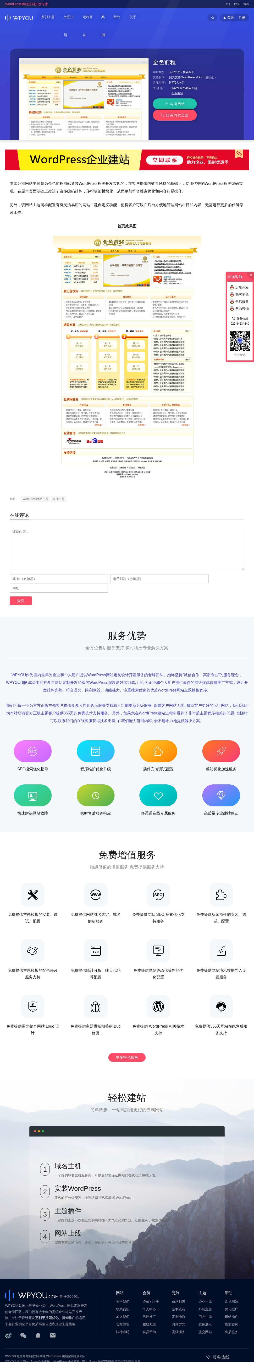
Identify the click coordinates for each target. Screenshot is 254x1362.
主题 (202, 1266)
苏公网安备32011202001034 (28, 1351)
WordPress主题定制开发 (98, 1335)
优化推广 (231, 1282)
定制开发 (90, 18)
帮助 (118, 18)
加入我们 (122, 1290)
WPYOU (10, 1329)
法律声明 (122, 1305)
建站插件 (231, 1290)
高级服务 (178, 1305)
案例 (106, 18)
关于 (228, 4)
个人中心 (149, 1282)
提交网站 (205, 1305)
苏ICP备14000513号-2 (65, 1351)
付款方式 (178, 1298)
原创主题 (48, 18)
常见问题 (231, 1275)
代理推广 (149, 1290)
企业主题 (177, 77)
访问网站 (172, 87)
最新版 (209, 61)
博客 (246, 4)
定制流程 (178, 1282)
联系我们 (122, 1282)
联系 (237, 4)
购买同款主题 (213, 87)
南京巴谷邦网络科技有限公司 (41, 1345)
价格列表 (178, 1275)
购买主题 (239, 294)
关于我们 (122, 1275)
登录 (146, 1275)
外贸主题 (71, 18)
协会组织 (188, 55)
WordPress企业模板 (66, 1335)
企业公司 (175, 55)
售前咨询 (231, 1298)
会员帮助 (149, 1305)
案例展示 (205, 1298)
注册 (242, 18)
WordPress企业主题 (36, 1335)
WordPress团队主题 (184, 71)
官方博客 (122, 1298)
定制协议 (178, 1290)
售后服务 (231, 1305)
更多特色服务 (127, 1031)
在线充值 (149, 1298)
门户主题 (205, 1290)
